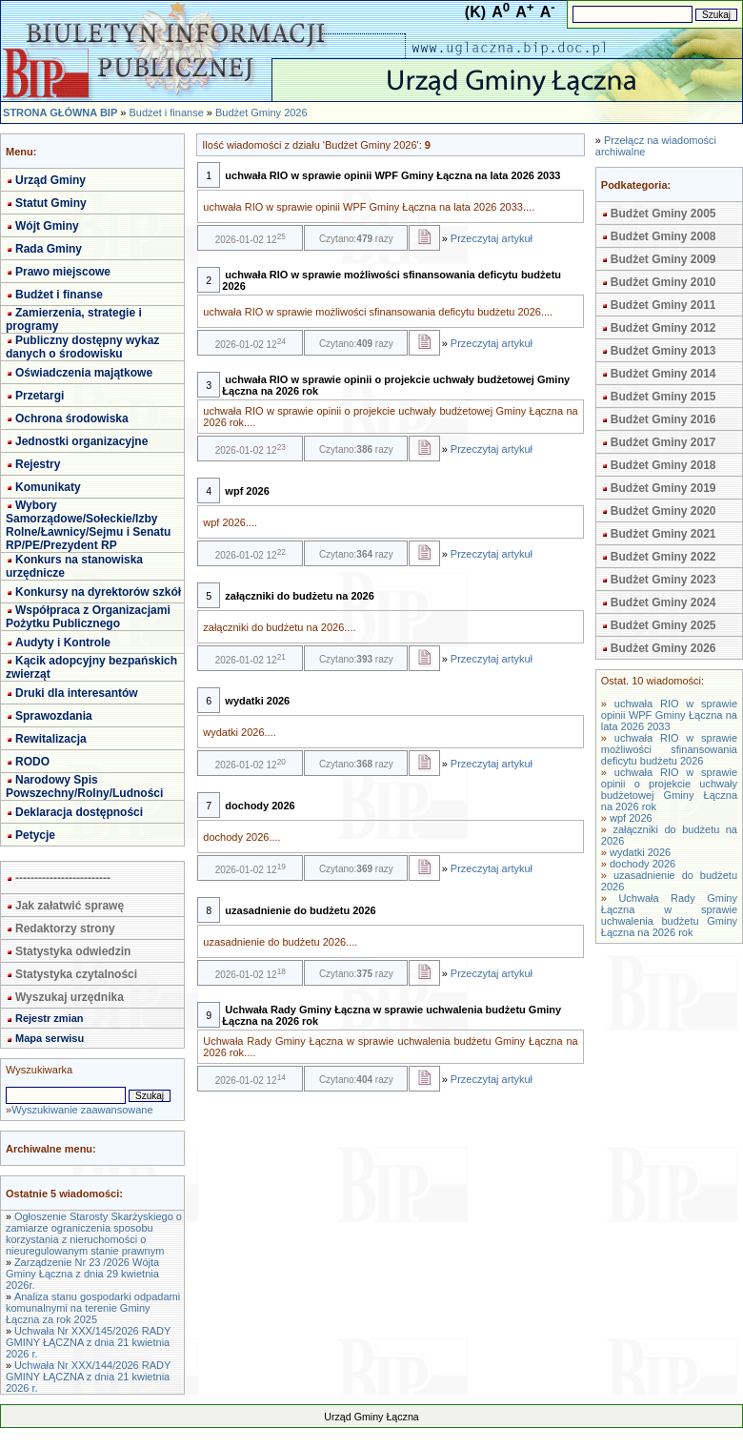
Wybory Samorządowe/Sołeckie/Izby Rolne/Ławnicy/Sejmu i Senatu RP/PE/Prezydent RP (88, 525)
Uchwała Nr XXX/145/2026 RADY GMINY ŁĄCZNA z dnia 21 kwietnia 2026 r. (88, 1342)
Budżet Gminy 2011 (663, 305)
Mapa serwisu (49, 1038)
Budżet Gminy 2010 (663, 282)
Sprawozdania (53, 716)
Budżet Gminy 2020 (663, 511)
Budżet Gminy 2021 (663, 534)
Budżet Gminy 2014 (663, 373)
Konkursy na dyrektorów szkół (98, 592)
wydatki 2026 (640, 852)
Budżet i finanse (166, 112)
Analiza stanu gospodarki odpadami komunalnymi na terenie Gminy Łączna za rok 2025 (93, 1308)
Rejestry (37, 464)
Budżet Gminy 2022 (663, 556)
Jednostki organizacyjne (81, 441)
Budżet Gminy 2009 (663, 259)
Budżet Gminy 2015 (663, 396)
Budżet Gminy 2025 (663, 625)
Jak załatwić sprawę (69, 905)
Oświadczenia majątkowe (83, 372)
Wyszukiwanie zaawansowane (81, 1109)
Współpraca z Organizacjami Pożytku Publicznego (88, 616)
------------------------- (62, 878)
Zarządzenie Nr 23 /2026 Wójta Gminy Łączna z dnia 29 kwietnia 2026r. (82, 1273)
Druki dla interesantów (76, 693)
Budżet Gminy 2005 (663, 213)
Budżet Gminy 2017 (663, 442)
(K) (475, 12)
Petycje (35, 835)
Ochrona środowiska (72, 418)
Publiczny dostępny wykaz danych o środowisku (82, 347)
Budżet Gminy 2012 (663, 328)
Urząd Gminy (50, 180)
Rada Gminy (48, 248)
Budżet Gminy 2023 (663, 579)
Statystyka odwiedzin (73, 951)
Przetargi (39, 395)
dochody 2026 (642, 863)
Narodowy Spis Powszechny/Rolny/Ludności (84, 786)
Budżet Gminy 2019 (663, 488)
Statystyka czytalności (76, 974)
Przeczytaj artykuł (491, 238)
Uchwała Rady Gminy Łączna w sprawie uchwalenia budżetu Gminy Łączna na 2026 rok (669, 915)
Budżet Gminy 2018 (663, 465)
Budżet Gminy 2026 (261, 112)
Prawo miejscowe (62, 271)
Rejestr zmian (49, 1018)
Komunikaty (48, 487)
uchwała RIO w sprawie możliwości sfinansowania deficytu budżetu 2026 (669, 749)
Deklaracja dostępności (79, 812)
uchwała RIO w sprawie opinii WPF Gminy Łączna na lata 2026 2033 (669, 715)
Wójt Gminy (47, 226)
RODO (32, 761)
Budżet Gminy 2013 (663, 350)
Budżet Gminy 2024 (663, 602)
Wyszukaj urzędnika (69, 997)
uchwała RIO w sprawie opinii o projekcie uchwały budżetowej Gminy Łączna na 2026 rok (669, 789)
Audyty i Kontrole (62, 642)
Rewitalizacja (51, 738)
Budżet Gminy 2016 (663, 419)
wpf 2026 (631, 818)
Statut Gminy (51, 203)
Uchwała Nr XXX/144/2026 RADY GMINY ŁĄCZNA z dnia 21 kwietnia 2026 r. (88, 1376)
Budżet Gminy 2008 (663, 236)
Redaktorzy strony (65, 928)
